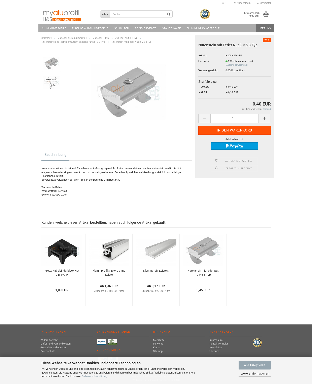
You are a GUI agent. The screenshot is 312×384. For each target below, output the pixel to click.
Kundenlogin (242, 3)
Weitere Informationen (255, 373)
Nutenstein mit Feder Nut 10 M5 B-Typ (203, 272)
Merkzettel (264, 3)
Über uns (265, 28)
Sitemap (158, 351)
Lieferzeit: (204, 61)
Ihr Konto (158, 343)
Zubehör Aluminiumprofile (90, 28)
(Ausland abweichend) (237, 65)
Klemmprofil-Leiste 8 (156, 270)
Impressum (215, 340)
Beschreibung (55, 154)
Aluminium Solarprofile (203, 28)
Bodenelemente (145, 28)
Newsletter (215, 347)
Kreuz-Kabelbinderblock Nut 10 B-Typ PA (61, 272)
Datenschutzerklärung (94, 376)
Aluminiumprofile (54, 28)
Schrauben (121, 28)
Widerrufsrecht (49, 340)
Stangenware (171, 28)
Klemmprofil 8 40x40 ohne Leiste (109, 272)
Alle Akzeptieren (254, 365)
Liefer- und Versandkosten (55, 343)
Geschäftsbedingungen (53, 347)
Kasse (156, 347)
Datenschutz (47, 351)
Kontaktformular (218, 343)
